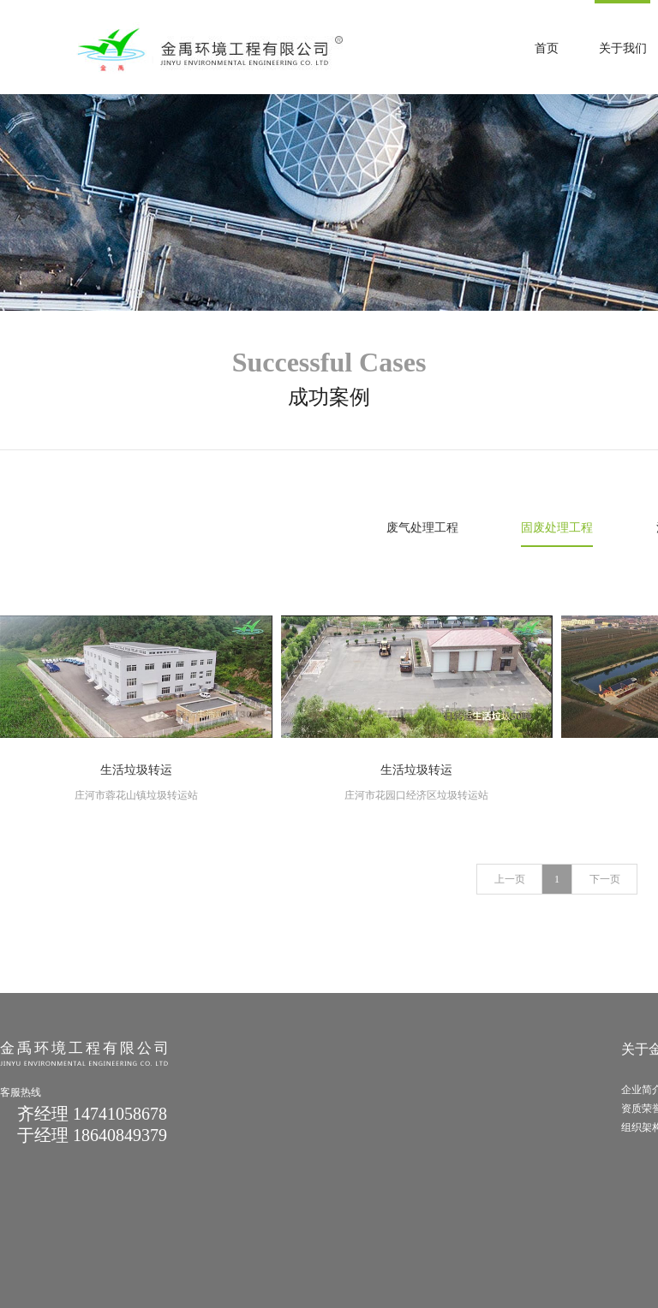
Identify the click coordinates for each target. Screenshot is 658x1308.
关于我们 (623, 48)
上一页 (509, 879)
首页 (547, 48)
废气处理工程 (422, 527)
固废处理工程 (557, 527)
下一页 (604, 879)
